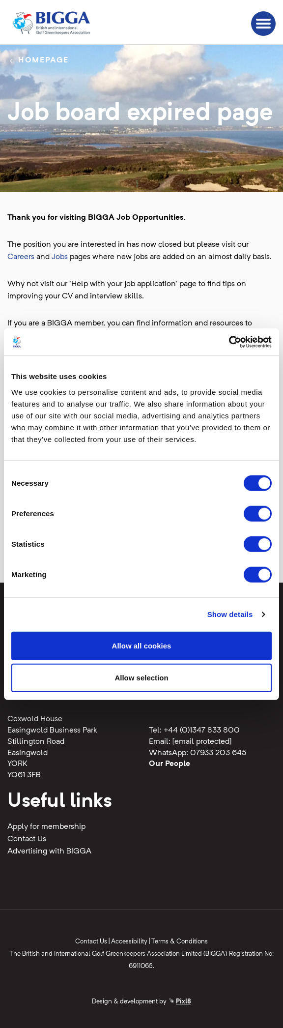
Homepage (43, 60)
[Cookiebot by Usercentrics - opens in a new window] (229, 341)
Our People (169, 764)
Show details (230, 614)
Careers (20, 257)
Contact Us (26, 839)
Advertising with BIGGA (49, 851)
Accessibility (129, 942)
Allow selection (141, 678)
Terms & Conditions (179, 942)
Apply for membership (46, 827)
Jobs (60, 257)
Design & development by (141, 1002)
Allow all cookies (141, 645)
